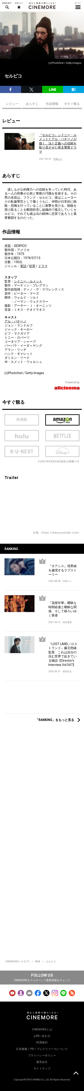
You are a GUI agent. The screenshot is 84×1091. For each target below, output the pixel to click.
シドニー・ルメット (28, 281)
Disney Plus (62, 451)
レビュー (12, 104)
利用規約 (41, 1042)
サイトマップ (42, 1068)
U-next (21, 451)
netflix (62, 435)
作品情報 (52, 104)
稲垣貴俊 (67, 622)
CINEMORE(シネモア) (17, 961)
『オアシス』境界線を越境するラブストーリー (62, 570)
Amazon (62, 420)
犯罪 (32, 266)
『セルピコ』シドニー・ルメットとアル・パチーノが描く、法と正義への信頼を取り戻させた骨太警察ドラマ (58, 143)
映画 (37, 961)
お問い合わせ (42, 1036)
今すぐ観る (72, 104)
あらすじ (32, 104)
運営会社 (41, 1062)
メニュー (78, 5)
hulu (21, 435)
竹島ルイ (57, 159)
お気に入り (18, 5)
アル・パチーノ (15, 321)
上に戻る (76, 1074)
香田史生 (67, 671)
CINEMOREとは (42, 1029)
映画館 (21, 419)
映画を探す (7, 5)
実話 (23, 266)
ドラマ (42, 266)
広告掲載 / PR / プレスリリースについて (42, 1049)
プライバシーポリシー (42, 1055)
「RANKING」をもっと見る (54, 720)
